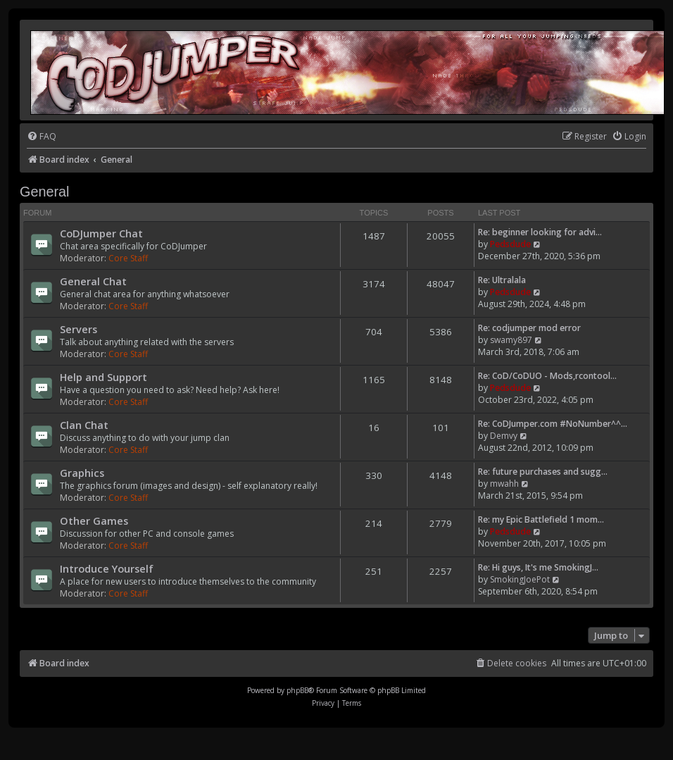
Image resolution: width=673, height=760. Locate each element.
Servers (78, 329)
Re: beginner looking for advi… (540, 232)
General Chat (93, 281)
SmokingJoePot (520, 579)
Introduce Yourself (106, 568)
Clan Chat (84, 425)
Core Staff (128, 258)
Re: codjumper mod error (529, 328)
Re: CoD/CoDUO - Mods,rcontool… (547, 376)
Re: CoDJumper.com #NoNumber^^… (552, 424)
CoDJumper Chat (101, 233)
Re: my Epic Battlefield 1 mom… (541, 519)
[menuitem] (41, 137)
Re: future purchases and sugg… (543, 472)
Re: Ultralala (502, 280)
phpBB (297, 690)
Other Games (94, 520)
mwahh (504, 484)
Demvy (503, 436)
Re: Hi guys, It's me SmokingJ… (538, 567)
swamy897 (511, 340)
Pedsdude (510, 244)
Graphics (82, 473)
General (44, 191)
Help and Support (103, 377)
